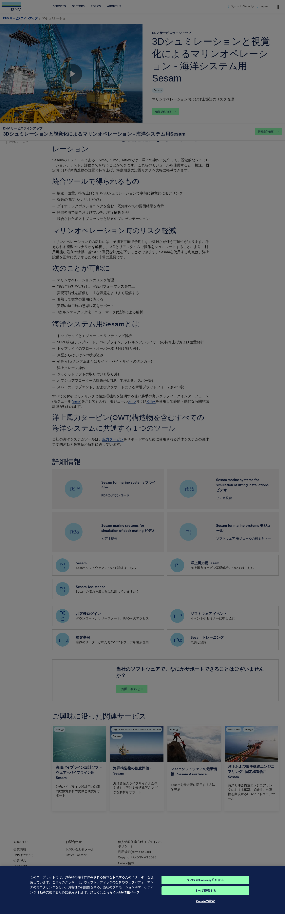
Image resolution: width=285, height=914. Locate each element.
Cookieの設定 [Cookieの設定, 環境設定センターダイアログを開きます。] (205, 906)
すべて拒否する (205, 896)
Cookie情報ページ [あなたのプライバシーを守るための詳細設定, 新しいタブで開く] (126, 897)
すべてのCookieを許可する (205, 885)
